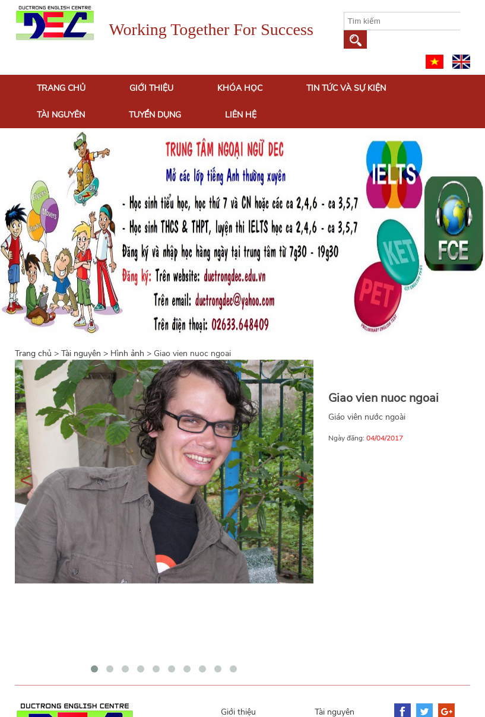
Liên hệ (240, 114)
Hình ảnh (127, 353)
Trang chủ (61, 88)
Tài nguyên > (85, 353)
